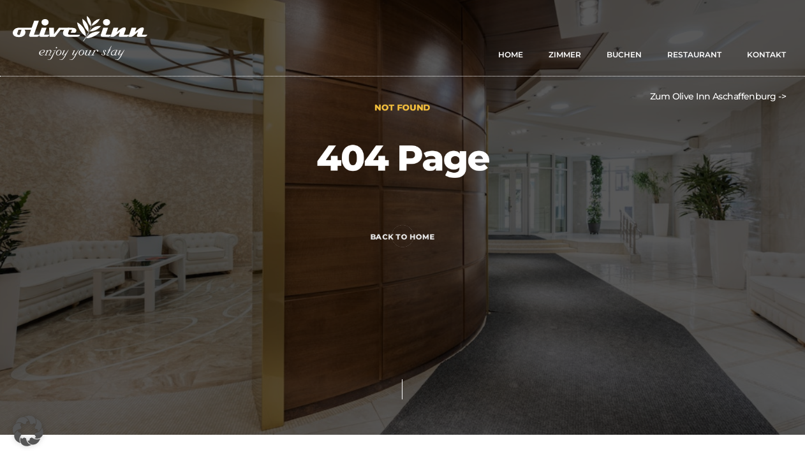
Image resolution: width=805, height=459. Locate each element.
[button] (28, 431)
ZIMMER (565, 54)
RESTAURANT (694, 54)
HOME (510, 54)
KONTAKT (766, 54)
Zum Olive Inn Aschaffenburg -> (718, 96)
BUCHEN (624, 54)
